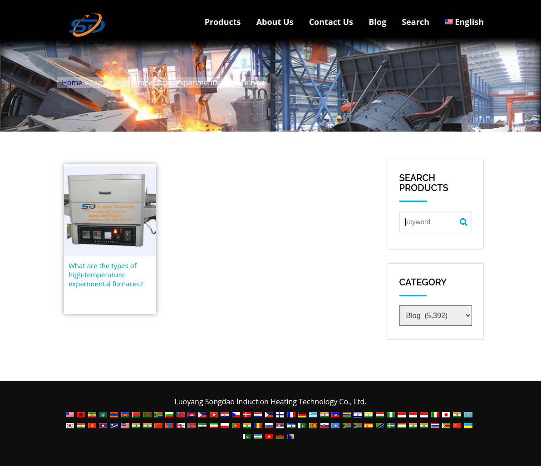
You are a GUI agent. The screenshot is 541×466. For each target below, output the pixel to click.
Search (415, 21)
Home (72, 83)
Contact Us (331, 21)
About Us (275, 21)
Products (223, 21)
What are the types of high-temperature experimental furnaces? (106, 274)
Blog (377, 21)
